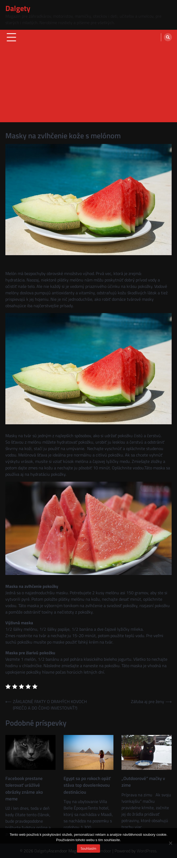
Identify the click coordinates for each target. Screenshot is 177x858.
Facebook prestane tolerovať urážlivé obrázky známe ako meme (24, 788)
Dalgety (17, 8)
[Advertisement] (88, 84)
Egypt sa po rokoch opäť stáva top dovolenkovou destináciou (87, 785)
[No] (170, 843)
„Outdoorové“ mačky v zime (143, 782)
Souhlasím (88, 848)
